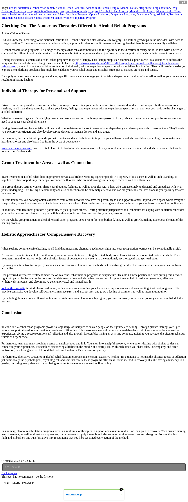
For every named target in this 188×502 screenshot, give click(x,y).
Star (16, 467)
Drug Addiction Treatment (42, 11)
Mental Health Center (142, 11)
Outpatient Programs (123, 14)
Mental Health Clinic (168, 11)
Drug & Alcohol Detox (123, 7)
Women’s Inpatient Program (79, 17)
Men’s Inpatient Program (73, 14)
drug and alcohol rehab (73, 11)
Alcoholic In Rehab (97, 7)
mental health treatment (43, 14)
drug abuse (145, 7)
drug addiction (161, 7)
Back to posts (9, 473)
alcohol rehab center (42, 7)
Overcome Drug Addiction (152, 14)
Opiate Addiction (99, 14)
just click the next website (16, 148)
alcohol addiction (18, 7)
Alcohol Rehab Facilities (69, 7)
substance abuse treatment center (42, 17)
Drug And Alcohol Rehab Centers (108, 11)
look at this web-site (13, 288)
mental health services (14, 14)
